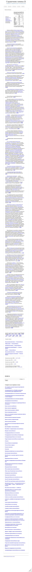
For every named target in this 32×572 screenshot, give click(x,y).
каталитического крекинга (17, 231)
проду (7, 268)
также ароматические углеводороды (15, 291)
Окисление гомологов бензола (10, 490)
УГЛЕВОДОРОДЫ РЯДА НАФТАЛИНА (14, 180)
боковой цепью (8, 250)
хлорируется (8, 114)
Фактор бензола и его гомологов (11, 542)
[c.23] (15, 64)
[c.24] (15, 324)
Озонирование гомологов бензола (11, 488)
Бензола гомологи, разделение (10, 436)
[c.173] (12, 46)
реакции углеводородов (17, 299)
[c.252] (20, 348)
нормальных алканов (16, 205)
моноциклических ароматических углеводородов (14, 175)
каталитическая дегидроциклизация (16, 86)
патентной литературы (18, 103)
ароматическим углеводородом (16, 60)
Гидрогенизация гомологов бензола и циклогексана (14, 453)
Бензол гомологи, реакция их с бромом (12, 425)
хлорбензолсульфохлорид (10, 106)
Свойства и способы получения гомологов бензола (14, 512)
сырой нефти (20, 63)
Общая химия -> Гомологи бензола (12, 357)
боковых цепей (11, 265)
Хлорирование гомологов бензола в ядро (12, 555)
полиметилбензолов (19, 212)
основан (10, 204)
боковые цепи (14, 274)
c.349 (15, 373)
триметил (8, 54)
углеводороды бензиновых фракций (12, 159)
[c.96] (11, 142)
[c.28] (18, 178)
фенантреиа (17, 288)
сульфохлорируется (17, 114)
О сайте (19, 6)
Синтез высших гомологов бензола (11, 517)
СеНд (22, 269)
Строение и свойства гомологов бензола (12, 523)
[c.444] (7, 317)
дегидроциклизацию (20, 83)
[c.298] (17, 340)
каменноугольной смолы (10, 67)
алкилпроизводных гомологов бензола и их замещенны (15, 565)
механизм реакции (9, 80)
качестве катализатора (18, 240)
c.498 (19, 380)
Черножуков (17, 168)
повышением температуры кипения (16, 151)
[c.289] (7, 347)
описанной (13, 81)
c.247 (17, 371)
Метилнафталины (12, 227)
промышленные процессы (13, 140)
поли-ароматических (16, 279)
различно (18, 149)
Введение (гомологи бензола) (10, 445)
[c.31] (7, 181)
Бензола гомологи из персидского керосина (13, 432)
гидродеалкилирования (10, 141)
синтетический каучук (18, 125)
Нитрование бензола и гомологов (11, 481)
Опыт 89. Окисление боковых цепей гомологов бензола (15, 496)
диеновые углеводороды (10, 120)
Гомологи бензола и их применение (11, 458)
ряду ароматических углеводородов (14, 93)
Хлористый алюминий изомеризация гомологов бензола (15, 557)
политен (7, 125)
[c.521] (14, 347)
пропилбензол (8, 115)
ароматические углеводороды (11, 171)
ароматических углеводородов (11, 310)
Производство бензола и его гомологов (12, 507)
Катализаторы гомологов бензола (11, 468)
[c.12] (7, 348)
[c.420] (8, 271)
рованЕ (13, 257)
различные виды (8, 126)
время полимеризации (10, 197)
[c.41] (19, 246)
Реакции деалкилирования (11, 74)
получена (13, 71)
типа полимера (18, 197)
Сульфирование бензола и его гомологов (12, 531)
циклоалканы (8, 187)
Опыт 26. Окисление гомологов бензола (12, 494)
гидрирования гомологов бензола (8, 20)
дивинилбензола (21, 196)
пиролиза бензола (13, 268)
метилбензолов (18, 219)
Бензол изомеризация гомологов (11, 427)
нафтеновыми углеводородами (11, 170)
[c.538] (18, 200)
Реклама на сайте (12, 571)
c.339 (15, 377)
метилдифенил (19, 62)
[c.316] (10, 347)
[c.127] (10, 348)
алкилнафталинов (9, 311)
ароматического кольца (10, 276)
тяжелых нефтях (12, 150)
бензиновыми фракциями (10, 156)
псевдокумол (12, 220)
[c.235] (16, 348)
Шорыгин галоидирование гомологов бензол (13, 563)
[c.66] (20, 346)
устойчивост (14, 273)
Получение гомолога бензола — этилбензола (13, 502)
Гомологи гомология (9, 462)
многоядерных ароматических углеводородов (13, 51)
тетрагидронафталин (18, 52)
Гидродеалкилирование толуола (12, 44)
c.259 (19, 371)
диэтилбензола (20, 41)
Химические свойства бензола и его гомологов (13, 548)
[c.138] (7, 145)
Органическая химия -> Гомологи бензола (13, 359)
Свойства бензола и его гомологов (11, 509)
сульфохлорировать (9, 107)
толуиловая (12, 134)
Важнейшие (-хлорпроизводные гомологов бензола (14, 443)
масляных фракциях (16, 289)
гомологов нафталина (9, 166)
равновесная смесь (9, 217)
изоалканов (8, 206)
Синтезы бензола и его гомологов (11, 519)
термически (8, 266)
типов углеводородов (9, 205)
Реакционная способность (11, 212)
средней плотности (15, 152)
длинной (22, 249)
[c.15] (14, 294)
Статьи (6, 6)
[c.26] (13, 172)
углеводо (12, 286)
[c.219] (13, 84)
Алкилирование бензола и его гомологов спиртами (14, 413)
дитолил (7, 269)
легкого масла (18, 67)
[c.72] (13, 348)
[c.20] (15, 210)
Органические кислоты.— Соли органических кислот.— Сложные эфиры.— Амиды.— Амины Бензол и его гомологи (15, 499)
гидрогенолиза (11, 139)
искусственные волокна (19, 126)
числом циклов (13, 148)
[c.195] (15, 101)
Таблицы (14, 6)
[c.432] (19, 307)
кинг (9, 296)
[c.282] (11, 128)
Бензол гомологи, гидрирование (11, 423)
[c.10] (9, 254)
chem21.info (8, 571)
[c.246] (20, 72)
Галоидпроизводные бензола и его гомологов (13, 451)
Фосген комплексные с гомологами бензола (13, 544)
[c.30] (17, 346)
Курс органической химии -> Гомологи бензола (14, 355)
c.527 (21, 380)
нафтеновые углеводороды (18, 327)
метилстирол (8, 122)
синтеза (12, 36)
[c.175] (7, 76)
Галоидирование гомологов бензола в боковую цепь (14, 449)
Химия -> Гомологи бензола (11, 363)
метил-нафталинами (14, 232)
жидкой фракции (15, 66)
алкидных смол (19, 323)
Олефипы (9, 119)
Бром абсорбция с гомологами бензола (12, 441)
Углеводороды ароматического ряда (13, 305)
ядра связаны (18, 249)
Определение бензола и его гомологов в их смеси (14, 492)
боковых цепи (19, 319)
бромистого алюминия (18, 300)
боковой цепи (15, 116)
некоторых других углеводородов (14, 40)
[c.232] (19, 134)
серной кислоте (16, 252)
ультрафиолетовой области (10, 287)
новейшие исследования (10, 112)
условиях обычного (16, 315)
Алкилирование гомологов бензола (11, 415)
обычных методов (17, 30)
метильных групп (19, 213)
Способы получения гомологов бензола (12, 521)
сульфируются (8, 198)
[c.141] (20, 97)
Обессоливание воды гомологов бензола (12, 484)
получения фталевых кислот (13, 318)
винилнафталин (13, 122)
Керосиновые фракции (9, 161)
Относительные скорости (8, 18)
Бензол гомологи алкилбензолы (11, 421)
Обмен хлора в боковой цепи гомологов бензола (14, 486)
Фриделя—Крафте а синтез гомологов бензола (13, 546)
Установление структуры (11, 174)
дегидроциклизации (16, 80)
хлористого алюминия (9, 297)
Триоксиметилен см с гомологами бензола (13, 537)
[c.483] (9, 91)
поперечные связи (19, 194)
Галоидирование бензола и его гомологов (12, 447)
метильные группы (17, 265)
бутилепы (19, 119)
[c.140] (7, 349)
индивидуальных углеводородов (15, 209)
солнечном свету (8, 132)
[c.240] (14, 262)
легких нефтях (15, 155)
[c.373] (10, 117)
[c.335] (21, 236)
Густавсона (12, 256)
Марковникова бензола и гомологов (11, 473)
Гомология (7, 464)
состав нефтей (10, 147)
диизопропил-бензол (12, 320)
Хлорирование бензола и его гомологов (12, 550)
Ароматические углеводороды (12, 48)
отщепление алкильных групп (11, 302)
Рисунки (10, 6)
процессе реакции (13, 260)
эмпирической (8, 184)
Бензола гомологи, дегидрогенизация (12, 434)
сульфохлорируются (9, 116)
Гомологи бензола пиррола (10, 460)
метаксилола (20, 320)
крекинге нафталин (14, 230)
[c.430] (7, 303)
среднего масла (8, 69)
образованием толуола (9, 219)
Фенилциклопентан (14, 58)
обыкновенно (17, 251)
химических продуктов (15, 124)
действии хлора (8, 243)
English (23, 6)
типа (18, 208)
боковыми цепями (18, 259)
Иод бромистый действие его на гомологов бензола (14, 466)
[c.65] (22, 190)
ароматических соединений (10, 37)
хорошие (16, 256)
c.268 (17, 375)
